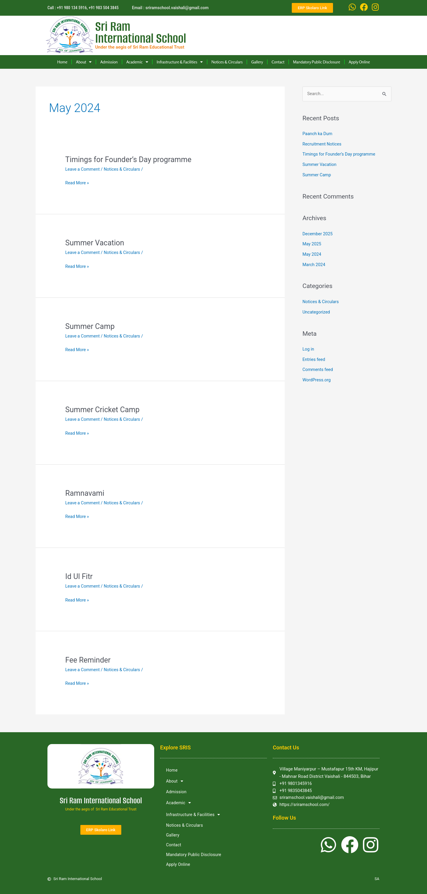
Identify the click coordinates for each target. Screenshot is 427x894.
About (84, 62)
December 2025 (318, 232)
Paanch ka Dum (318, 134)
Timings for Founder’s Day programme (130, 159)
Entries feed (314, 356)
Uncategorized (316, 309)
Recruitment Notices (322, 144)
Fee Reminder (88, 659)
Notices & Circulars (227, 61)
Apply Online (359, 61)
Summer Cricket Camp (103, 409)
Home (62, 61)
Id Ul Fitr (79, 576)
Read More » (77, 183)
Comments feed (318, 366)
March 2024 (314, 262)
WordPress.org (317, 376)
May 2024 (312, 252)
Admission (109, 61)
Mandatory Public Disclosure (316, 61)
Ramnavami (85, 492)
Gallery (257, 61)
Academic (137, 62)
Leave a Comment (83, 169)
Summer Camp (91, 326)
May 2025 (312, 242)
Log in (308, 346)
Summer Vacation (95, 242)
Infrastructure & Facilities (180, 62)
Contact (278, 61)
